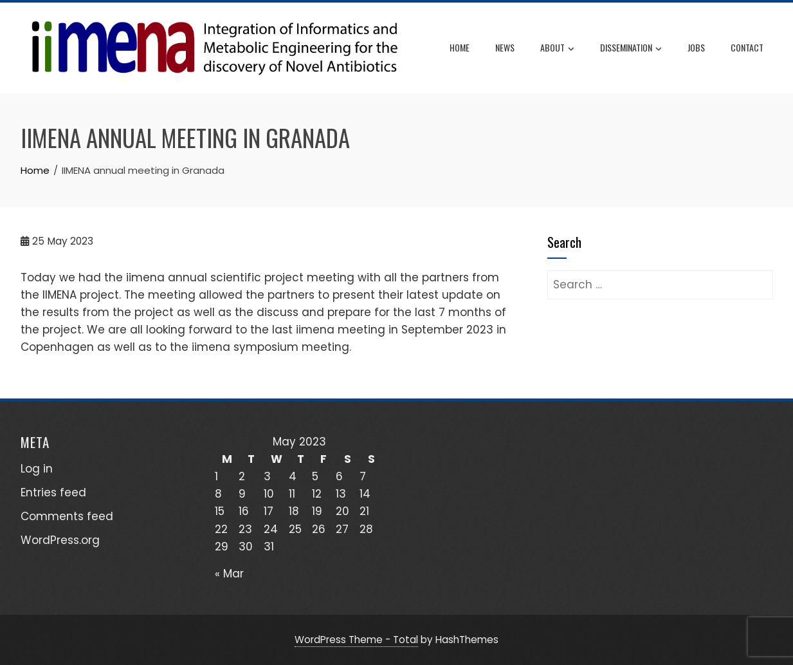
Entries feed (53, 492)
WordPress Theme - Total (356, 639)
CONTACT (747, 47)
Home (459, 47)
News (505, 47)
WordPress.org (60, 540)
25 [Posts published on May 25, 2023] (295, 529)
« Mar (229, 573)
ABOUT (557, 48)
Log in (37, 468)
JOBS (696, 47)
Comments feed (67, 516)
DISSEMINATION (631, 48)
